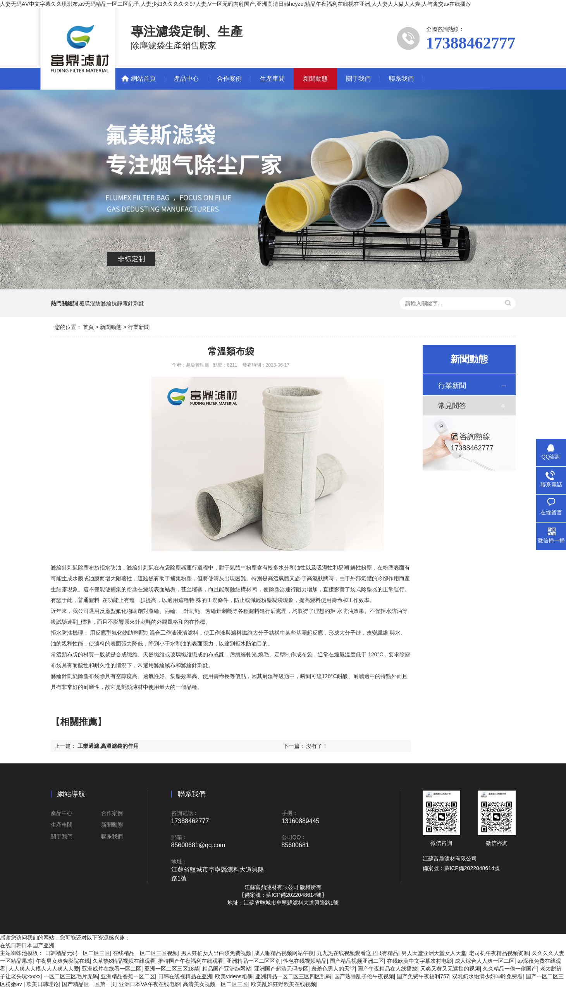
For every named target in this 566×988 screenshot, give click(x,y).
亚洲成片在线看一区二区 (111, 969)
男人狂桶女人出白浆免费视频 (216, 953)
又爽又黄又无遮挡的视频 (450, 969)
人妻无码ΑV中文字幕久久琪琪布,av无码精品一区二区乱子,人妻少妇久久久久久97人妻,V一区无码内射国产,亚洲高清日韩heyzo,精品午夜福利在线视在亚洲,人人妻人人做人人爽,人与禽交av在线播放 (235, 4)
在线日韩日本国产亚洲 (27, 945)
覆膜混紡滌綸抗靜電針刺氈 (111, 303)
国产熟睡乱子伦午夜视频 (364, 976)
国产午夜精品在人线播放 (387, 969)
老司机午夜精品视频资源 (499, 953)
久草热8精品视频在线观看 (124, 961)
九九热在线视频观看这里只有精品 (357, 953)
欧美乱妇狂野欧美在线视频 (283, 984)
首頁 (88, 327)
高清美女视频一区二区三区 (215, 984)
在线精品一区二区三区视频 (145, 953)
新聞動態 (315, 78)
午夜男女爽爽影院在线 (63, 961)
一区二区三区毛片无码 (71, 976)
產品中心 (186, 78)
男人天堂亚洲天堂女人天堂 (433, 953)
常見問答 (452, 406)
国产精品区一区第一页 (89, 984)
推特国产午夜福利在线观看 (190, 961)
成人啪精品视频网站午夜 (284, 953)
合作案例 (229, 78)
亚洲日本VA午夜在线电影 (149, 984)
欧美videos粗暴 (233, 976)
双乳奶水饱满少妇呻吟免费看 (487, 976)
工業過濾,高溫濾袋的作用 (108, 746)
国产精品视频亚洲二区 (357, 961)
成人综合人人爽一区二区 (484, 961)
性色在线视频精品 (305, 961)
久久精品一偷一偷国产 (510, 969)
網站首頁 (143, 78)
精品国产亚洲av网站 (226, 969)
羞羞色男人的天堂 (333, 969)
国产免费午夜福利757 (423, 976)
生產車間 (272, 78)
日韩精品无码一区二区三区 (77, 953)
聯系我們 (401, 78)
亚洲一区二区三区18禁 (172, 969)
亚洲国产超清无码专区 (281, 969)
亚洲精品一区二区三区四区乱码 (293, 976)
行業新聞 (139, 327)
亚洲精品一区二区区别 (253, 961)
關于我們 (358, 78)
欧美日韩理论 (42, 984)
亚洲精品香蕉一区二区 (128, 976)
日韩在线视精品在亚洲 (185, 976)
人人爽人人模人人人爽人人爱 (44, 969)
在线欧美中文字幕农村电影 (419, 961)
